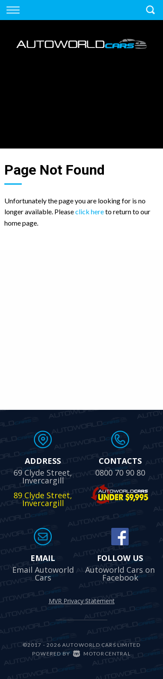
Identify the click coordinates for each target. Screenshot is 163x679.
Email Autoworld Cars (43, 573)
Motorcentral (102, 653)
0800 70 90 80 (120, 472)
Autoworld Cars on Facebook (120, 573)
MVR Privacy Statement (82, 601)
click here (89, 211)
